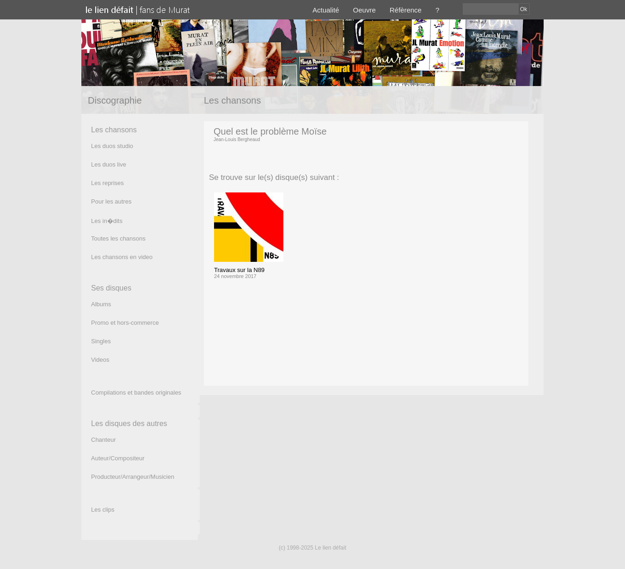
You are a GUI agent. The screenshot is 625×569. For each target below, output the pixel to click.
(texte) (222, 151)
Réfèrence (406, 10)
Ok (523, 9)
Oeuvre (364, 10)
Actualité (325, 10)
